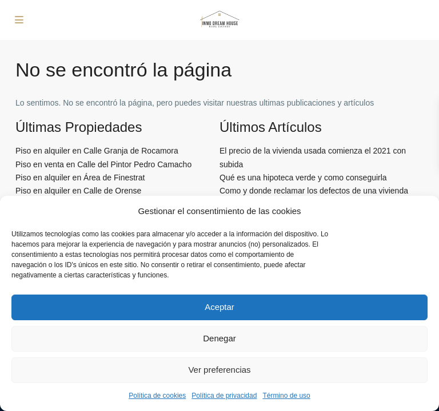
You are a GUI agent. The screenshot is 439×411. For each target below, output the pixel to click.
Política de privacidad (224, 396)
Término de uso (286, 396)
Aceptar (219, 307)
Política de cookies (157, 396)
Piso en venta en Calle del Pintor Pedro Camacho (103, 164)
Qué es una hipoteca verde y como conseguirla (303, 177)
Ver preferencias (219, 369)
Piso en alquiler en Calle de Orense (78, 190)
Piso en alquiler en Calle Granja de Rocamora (96, 150)
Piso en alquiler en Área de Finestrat (80, 177)
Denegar (219, 338)
